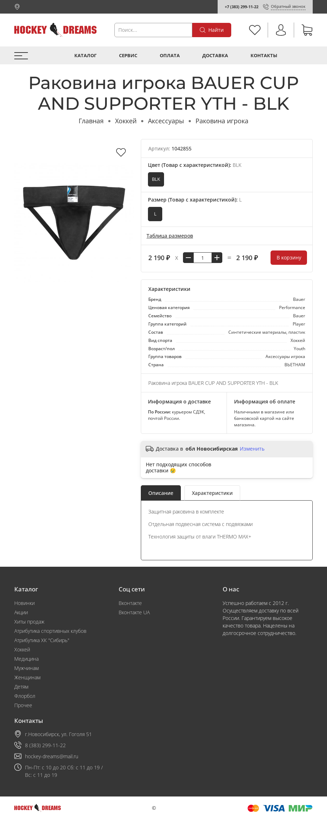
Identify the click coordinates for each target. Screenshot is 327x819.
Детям (21, 686)
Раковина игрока (221, 120)
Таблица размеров (170, 235)
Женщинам (27, 677)
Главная (91, 120)
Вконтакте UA (134, 612)
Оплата (170, 56)
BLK (156, 179)
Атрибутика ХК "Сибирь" (41, 640)
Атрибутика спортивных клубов (50, 630)
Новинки (24, 603)
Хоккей (126, 120)
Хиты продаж (29, 621)
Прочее (23, 705)
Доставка (215, 56)
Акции (21, 612)
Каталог (85, 56)
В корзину (289, 257)
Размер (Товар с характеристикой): (195, 199)
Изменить (252, 449)
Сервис (128, 56)
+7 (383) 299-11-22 (241, 6)
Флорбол (24, 696)
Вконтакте (130, 603)
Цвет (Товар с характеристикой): (195, 165)
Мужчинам (26, 668)
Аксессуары (166, 120)
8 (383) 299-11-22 (45, 745)
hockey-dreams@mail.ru (51, 756)
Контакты (264, 56)
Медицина (26, 658)
